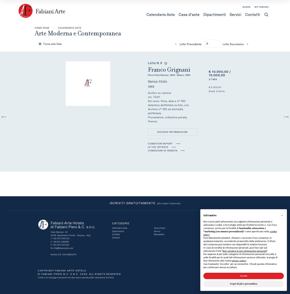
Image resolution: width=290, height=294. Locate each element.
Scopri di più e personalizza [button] (243, 283)
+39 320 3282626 (61, 242)
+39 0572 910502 (61, 238)
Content (116, 238)
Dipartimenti (118, 231)
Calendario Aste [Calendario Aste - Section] (161, 14)
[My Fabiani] (262, 7)
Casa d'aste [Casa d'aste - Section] (189, 14)
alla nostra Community (145, 203)
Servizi (157, 231)
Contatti (116, 234)
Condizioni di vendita (162, 150)
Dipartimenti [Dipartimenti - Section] (214, 14)
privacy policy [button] (239, 260)
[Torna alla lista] (51, 43)
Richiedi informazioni (172, 132)
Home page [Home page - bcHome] (42, 28)
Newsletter (159, 234)
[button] (282, 215)
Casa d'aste (159, 228)
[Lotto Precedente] (187, 44)
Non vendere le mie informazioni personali (245, 251)
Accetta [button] (243, 275)
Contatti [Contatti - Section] (252, 14)
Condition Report (160, 143)
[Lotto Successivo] (236, 44)
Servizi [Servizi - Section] (235, 14)
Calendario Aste (69, 28)
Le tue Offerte (158, 147)
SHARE (246, 7)
